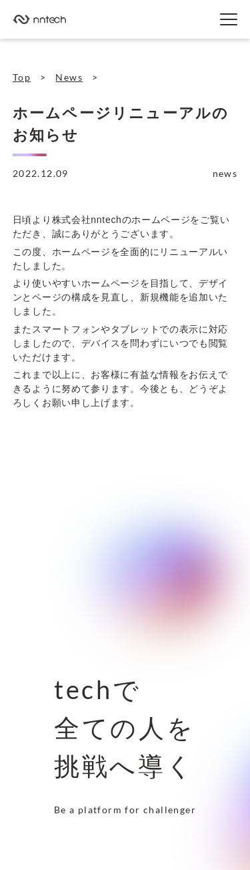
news (225, 173)
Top (22, 77)
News (69, 77)
